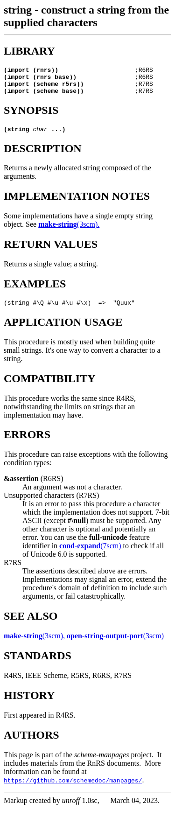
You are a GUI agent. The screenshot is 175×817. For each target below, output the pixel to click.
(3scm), (35, 644)
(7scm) (91, 554)
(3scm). (68, 231)
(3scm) (115, 644)
